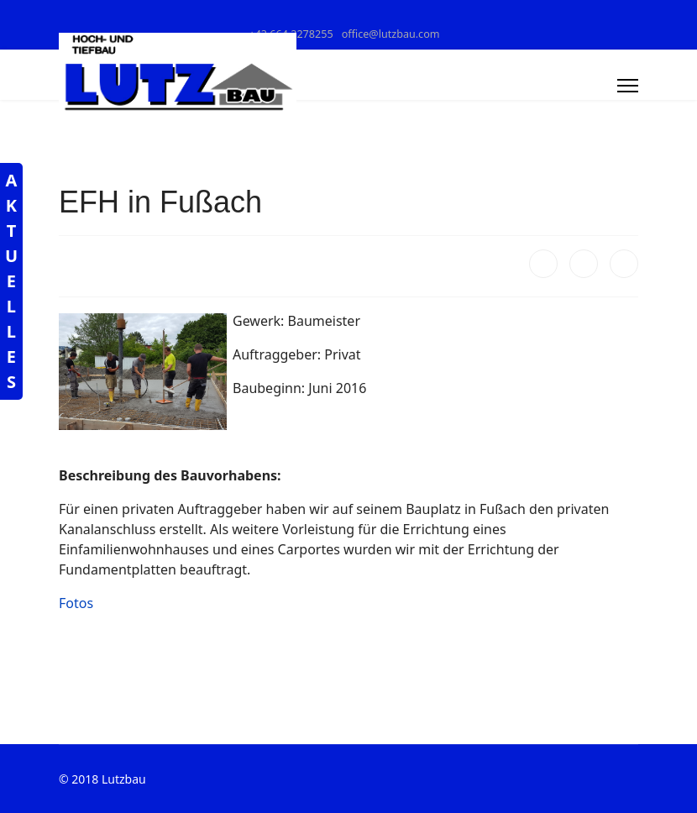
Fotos (76, 603)
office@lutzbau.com (391, 34)
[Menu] (627, 85)
